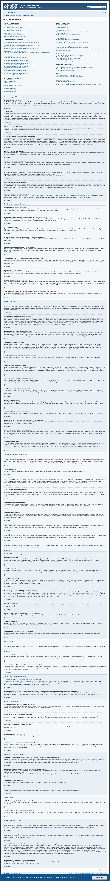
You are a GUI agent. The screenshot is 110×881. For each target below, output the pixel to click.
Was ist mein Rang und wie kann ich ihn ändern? (15, 51)
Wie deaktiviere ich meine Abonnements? (65, 70)
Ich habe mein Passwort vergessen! (12, 33)
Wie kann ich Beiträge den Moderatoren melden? (15, 70)
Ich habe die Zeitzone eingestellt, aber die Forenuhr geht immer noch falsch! (21, 45)
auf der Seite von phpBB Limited (53, 827)
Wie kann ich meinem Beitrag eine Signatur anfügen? (16, 60)
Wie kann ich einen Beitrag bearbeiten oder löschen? (16, 59)
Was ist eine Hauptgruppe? (62, 33)
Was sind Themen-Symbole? (10, 91)
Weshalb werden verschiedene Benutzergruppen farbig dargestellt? (71, 31)
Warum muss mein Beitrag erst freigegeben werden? (16, 73)
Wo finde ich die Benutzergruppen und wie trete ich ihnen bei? (70, 29)
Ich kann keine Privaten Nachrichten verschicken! (67, 39)
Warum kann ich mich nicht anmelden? (13, 30)
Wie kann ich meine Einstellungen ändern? (13, 41)
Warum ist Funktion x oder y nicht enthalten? (66, 83)
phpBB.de (6, 252)
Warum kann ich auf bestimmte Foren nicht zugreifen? (16, 66)
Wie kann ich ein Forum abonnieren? (64, 68)
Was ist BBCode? (8, 79)
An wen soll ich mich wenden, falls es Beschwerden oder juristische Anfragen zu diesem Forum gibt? (79, 84)
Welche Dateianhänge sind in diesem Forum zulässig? (68, 75)
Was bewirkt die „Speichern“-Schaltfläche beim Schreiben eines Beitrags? (20, 71)
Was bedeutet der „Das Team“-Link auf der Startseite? (68, 34)
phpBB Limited (96, 250)
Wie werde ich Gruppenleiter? (63, 30)
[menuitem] (14, 12)
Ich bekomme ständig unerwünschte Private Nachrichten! (69, 41)
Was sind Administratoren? (62, 24)
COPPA (86, 138)
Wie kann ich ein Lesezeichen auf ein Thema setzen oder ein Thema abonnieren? (74, 67)
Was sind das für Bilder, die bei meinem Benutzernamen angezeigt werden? (21, 48)
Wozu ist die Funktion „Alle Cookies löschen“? (14, 36)
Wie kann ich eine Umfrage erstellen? (12, 61)
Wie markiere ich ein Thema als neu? (12, 74)
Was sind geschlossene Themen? (11, 89)
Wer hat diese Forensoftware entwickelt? (65, 81)
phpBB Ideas (75, 835)
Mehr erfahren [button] (69, 877)
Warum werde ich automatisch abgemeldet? (14, 34)
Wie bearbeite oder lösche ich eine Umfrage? (14, 64)
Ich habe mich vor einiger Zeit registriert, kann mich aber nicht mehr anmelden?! (22, 31)
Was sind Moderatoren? (61, 26)
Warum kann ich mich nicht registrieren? (13, 27)
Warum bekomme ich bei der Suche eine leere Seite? (68, 58)
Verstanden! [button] (99, 877)
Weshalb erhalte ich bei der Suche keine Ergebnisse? (68, 56)
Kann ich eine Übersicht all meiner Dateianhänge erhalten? (69, 76)
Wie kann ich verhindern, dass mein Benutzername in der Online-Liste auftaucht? (22, 42)
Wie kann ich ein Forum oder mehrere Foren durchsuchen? (69, 55)
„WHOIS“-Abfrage (13, 847)
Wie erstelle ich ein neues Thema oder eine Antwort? (16, 57)
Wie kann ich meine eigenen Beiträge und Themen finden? (69, 61)
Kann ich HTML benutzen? (10, 81)
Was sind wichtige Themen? (10, 88)
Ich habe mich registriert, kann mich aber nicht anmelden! (17, 29)
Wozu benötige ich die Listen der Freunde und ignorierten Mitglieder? (72, 47)
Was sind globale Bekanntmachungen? (13, 85)
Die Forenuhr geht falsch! (9, 44)
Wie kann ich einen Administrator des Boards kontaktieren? (69, 85)
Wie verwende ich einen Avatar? (11, 49)
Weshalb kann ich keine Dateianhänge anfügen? (15, 67)
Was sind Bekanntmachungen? (11, 87)
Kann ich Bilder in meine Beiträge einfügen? (14, 84)
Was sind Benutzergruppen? (62, 27)
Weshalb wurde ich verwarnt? (10, 69)
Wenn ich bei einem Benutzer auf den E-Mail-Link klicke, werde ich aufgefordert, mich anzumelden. (26, 52)
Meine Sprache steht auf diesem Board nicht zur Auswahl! (17, 46)
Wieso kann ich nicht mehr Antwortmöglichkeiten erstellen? (17, 63)
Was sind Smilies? (8, 82)
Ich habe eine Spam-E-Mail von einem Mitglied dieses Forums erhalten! (72, 42)
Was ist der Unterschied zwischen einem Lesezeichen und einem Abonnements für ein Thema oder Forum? (80, 66)
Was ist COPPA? (8, 26)
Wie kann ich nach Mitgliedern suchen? (65, 59)
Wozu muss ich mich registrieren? (11, 24)
